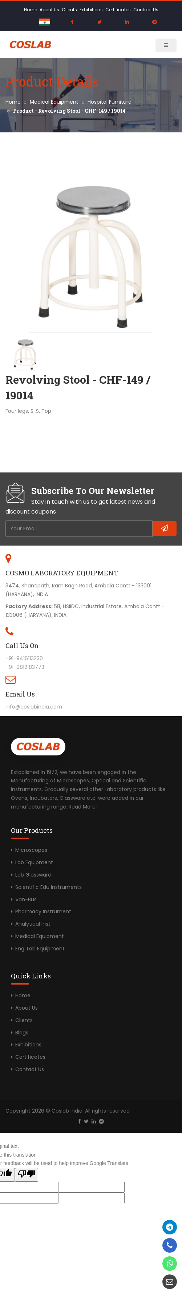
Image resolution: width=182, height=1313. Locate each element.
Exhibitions (91, 10)
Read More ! (83, 806)
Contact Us (145, 10)
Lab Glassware (33, 874)
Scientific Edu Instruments (48, 887)
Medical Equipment (54, 101)
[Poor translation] (26, 1175)
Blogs (21, 1032)
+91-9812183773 (24, 667)
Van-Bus (26, 899)
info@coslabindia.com (33, 706)
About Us (49, 10)
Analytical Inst (32, 923)
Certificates (118, 10)
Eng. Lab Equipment (40, 948)
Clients (69, 10)
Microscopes (31, 850)
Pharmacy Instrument (43, 911)
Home (30, 10)
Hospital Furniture (110, 101)
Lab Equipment (34, 862)
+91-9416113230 (24, 658)
